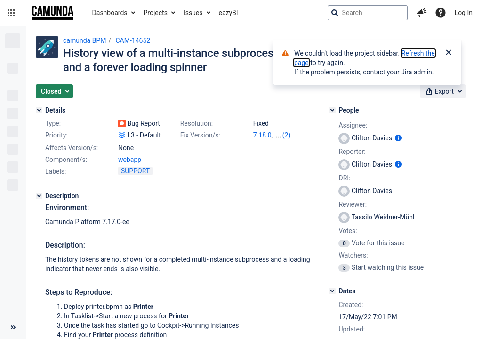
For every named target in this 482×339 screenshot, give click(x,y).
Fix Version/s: (200, 135)
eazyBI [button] (228, 12)
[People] (332, 110)
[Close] (448, 53)
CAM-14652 (132, 40)
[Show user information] (398, 138)
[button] (11, 12)
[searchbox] (368, 12)
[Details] (39, 110)
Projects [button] (156, 12)
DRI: (344, 178)
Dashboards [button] (110, 12)
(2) (286, 135)
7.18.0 (262, 135)
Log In (464, 12)
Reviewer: (352, 204)
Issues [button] (193, 12)
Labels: (55, 171)
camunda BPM (84, 40)
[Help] (440, 12)
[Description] (39, 196)
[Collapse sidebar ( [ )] (13, 327)
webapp (129, 159)
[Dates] (332, 291)
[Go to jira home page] (52, 12)
